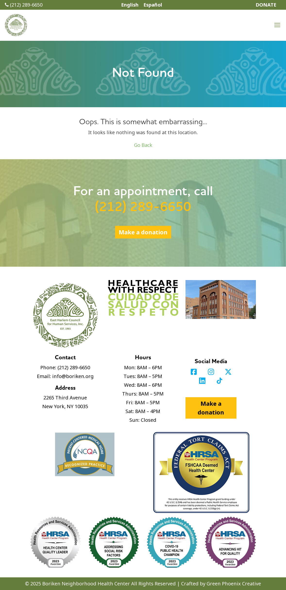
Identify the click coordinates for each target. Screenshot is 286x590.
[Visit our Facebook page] (194, 371)
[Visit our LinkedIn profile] (202, 380)
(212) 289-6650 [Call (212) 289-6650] (143, 207)
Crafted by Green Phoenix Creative (221, 583)
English (130, 4)
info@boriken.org (73, 376)
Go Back (143, 145)
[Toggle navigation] (277, 25)
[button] (16, 25)
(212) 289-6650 (23, 4)
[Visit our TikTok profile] (219, 380)
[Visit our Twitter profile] (228, 371)
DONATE (266, 4)
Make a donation (143, 232)
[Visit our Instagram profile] (211, 371)
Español (152, 4)
